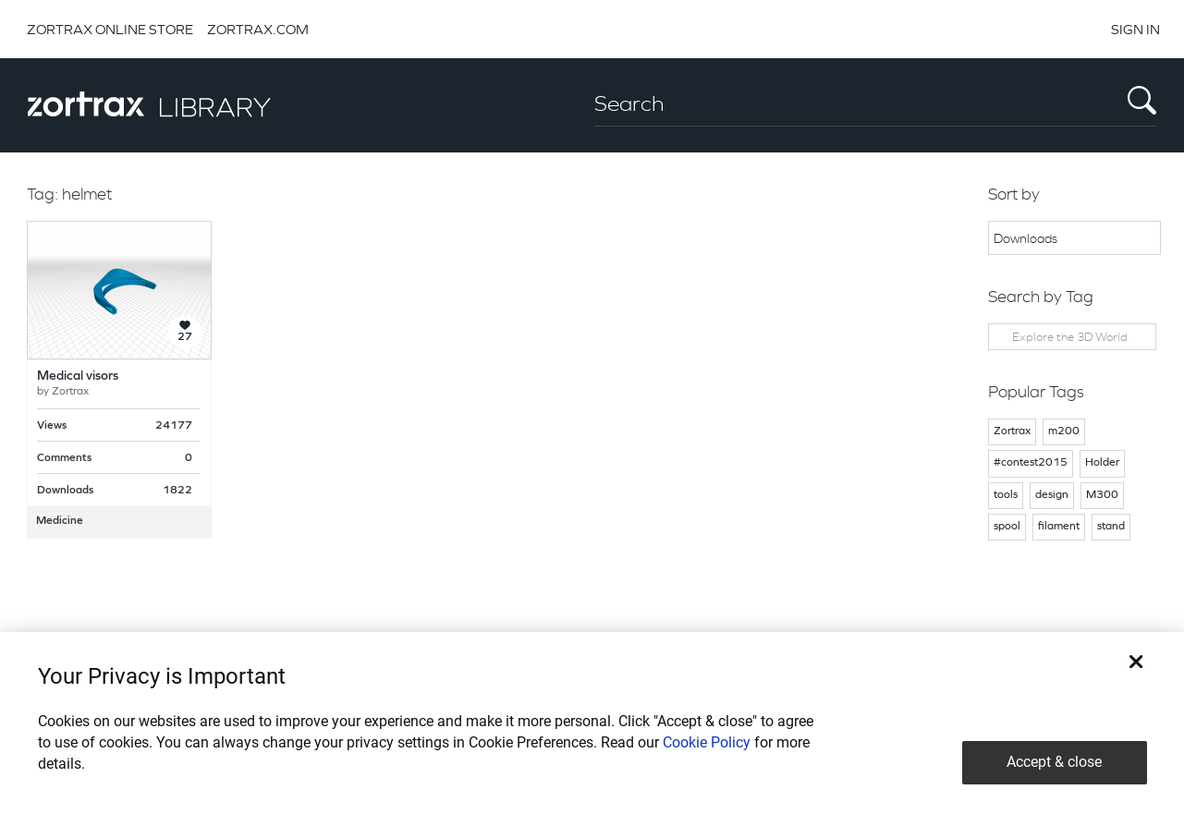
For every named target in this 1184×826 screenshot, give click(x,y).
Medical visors (77, 376)
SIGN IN (1135, 29)
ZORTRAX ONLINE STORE (110, 29)
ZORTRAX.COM (258, 29)
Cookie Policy (707, 742)
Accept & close (1054, 762)
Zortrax (70, 391)
